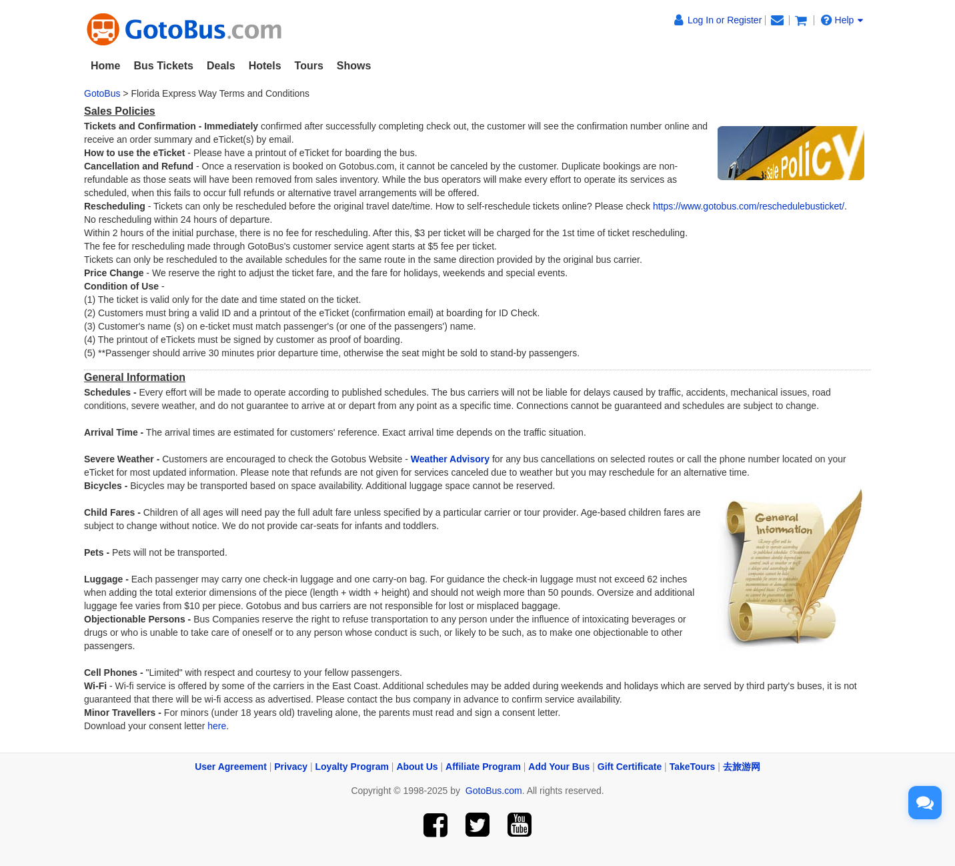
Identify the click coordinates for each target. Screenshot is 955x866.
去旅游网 (741, 766)
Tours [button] (309, 65)
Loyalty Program (352, 766)
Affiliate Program (483, 766)
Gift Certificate (630, 766)
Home (105, 65)
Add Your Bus (559, 766)
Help (842, 19)
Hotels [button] (265, 65)
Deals (221, 65)
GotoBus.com (493, 790)
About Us (416, 766)
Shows (354, 65)
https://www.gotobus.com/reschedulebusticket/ (748, 206)
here (216, 726)
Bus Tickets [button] (163, 65)
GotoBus (102, 93)
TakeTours (693, 766)
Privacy (290, 766)
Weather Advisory (450, 459)
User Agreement (231, 766)
